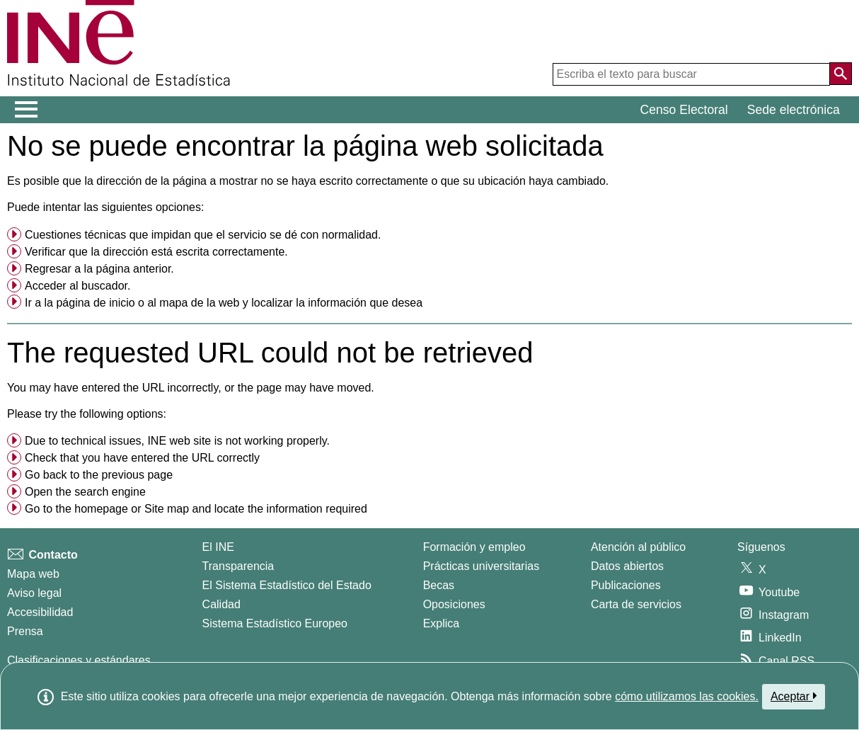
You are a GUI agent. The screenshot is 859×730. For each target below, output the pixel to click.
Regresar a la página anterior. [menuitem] (99, 269)
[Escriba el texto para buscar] (691, 74)
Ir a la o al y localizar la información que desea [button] (223, 303)
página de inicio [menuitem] (95, 303)
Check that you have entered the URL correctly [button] (142, 458)
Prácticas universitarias (481, 566)
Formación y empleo (474, 547)
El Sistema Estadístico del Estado (286, 585)
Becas (438, 585)
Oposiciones (454, 604)
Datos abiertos (627, 566)
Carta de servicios (636, 604)
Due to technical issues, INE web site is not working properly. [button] (177, 441)
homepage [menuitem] (101, 509)
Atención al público (638, 547)
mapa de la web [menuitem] (199, 303)
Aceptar (794, 696)
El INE (218, 547)
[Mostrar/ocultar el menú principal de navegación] (26, 109)
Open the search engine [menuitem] (85, 492)
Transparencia (238, 566)
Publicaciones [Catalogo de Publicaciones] (626, 585)
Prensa (25, 631)
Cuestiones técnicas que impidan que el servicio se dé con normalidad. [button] (203, 235)
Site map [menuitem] (166, 509)
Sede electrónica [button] (793, 110)
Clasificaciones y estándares (79, 660)
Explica (441, 623)
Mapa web (33, 574)
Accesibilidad (40, 612)
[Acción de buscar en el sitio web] (840, 73)
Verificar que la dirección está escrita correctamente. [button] (156, 252)
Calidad (221, 604)
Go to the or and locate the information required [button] (196, 509)
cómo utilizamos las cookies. (687, 696)
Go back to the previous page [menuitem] (99, 475)
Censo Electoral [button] (684, 110)
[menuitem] (429, 235)
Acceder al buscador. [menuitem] (77, 286)
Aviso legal (34, 593)
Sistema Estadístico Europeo (274, 623)
